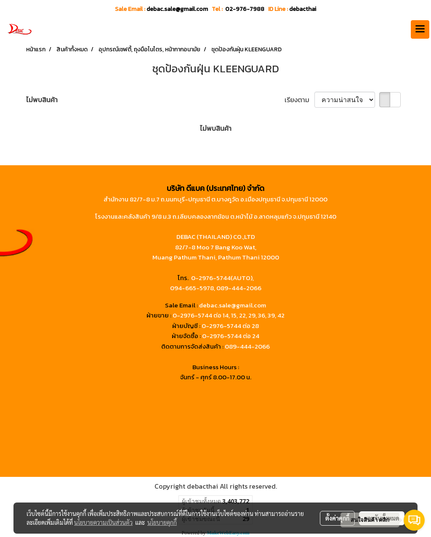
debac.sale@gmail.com (232, 305)
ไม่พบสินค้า (42, 100)
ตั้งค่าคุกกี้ (337, 518)
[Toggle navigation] (420, 29)
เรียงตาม (299, 100)
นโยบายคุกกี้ (162, 522)
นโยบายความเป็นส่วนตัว (103, 522)
